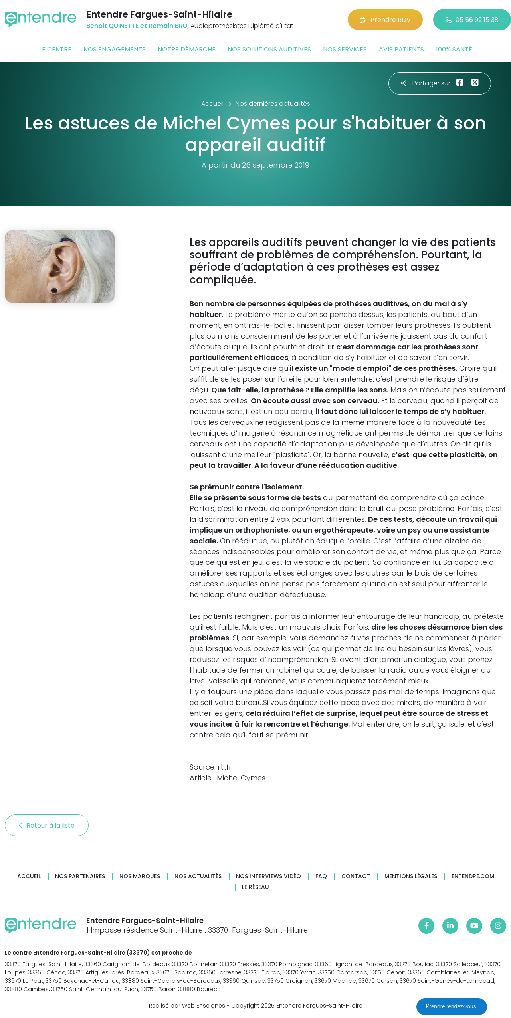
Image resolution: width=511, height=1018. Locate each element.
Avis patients (401, 49)
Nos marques (139, 876)
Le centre (55, 49)
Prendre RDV (385, 19)
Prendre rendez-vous (451, 1006)
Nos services (345, 49)
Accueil (29, 876)
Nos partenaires (80, 876)
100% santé (454, 49)
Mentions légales (410, 876)
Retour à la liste (46, 825)
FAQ (321, 876)
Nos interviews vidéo (268, 876)
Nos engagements (114, 49)
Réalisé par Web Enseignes (187, 1006)
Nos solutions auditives (269, 49)
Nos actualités (198, 876)
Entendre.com (473, 876)
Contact (355, 876)
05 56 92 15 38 (472, 19)
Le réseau (255, 887)
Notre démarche (187, 49)
